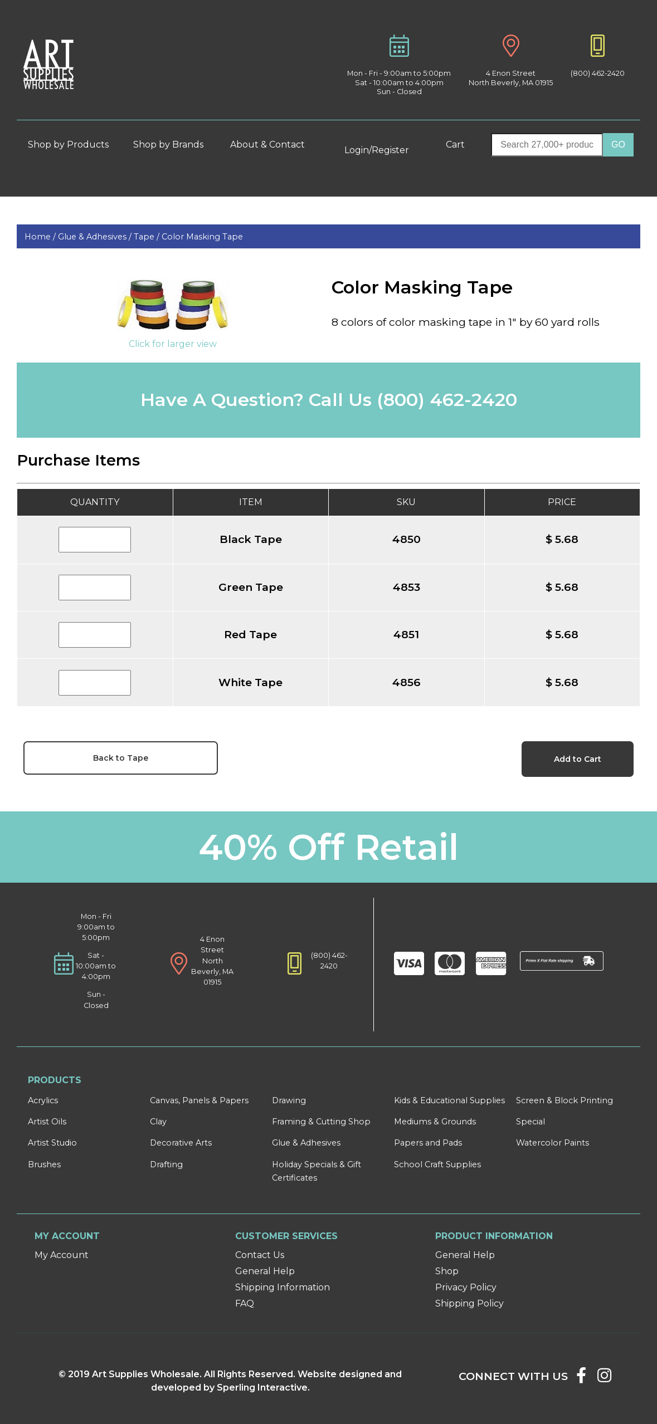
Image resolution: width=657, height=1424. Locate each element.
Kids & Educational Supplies (449, 1100)
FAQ (244, 1303)
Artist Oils (47, 1122)
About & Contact (272, 144)
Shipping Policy (469, 1303)
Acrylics (43, 1100)
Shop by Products (73, 144)
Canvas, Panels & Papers (199, 1100)
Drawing (289, 1100)
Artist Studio (52, 1143)
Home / (41, 237)
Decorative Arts (181, 1143)
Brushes (44, 1164)
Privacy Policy (466, 1287)
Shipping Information (282, 1287)
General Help (265, 1271)
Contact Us (259, 1255)
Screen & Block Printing (564, 1100)
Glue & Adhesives (306, 1143)
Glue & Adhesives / (96, 237)
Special (530, 1122)
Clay (158, 1122)
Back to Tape (120, 758)
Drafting (166, 1164)
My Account (62, 1255)
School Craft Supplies (437, 1164)
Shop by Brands (172, 144)
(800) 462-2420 (598, 73)
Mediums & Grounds (435, 1122)
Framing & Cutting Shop (321, 1122)
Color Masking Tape (202, 237)
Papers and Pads (428, 1143)
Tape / (148, 237)
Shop (447, 1271)
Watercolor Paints (552, 1143)
